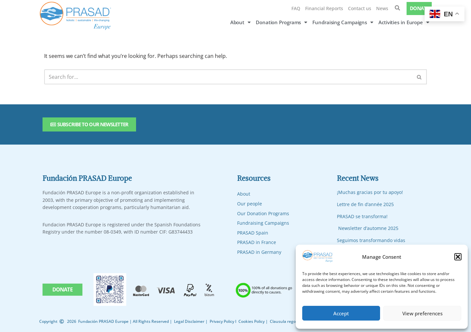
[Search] (228, 76)
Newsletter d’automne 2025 (368, 228)
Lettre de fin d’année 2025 (365, 204)
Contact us (359, 8)
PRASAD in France (256, 242)
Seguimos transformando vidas (371, 240)
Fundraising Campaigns (342, 22)
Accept (341, 313)
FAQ (295, 8)
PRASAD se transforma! (362, 216)
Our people (249, 204)
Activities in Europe (403, 22)
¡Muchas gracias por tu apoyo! (370, 192)
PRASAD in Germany (259, 252)
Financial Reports (324, 8)
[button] (458, 256)
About (240, 22)
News (382, 8)
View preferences (422, 313)
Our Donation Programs (263, 213)
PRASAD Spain (252, 233)
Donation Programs (281, 22)
